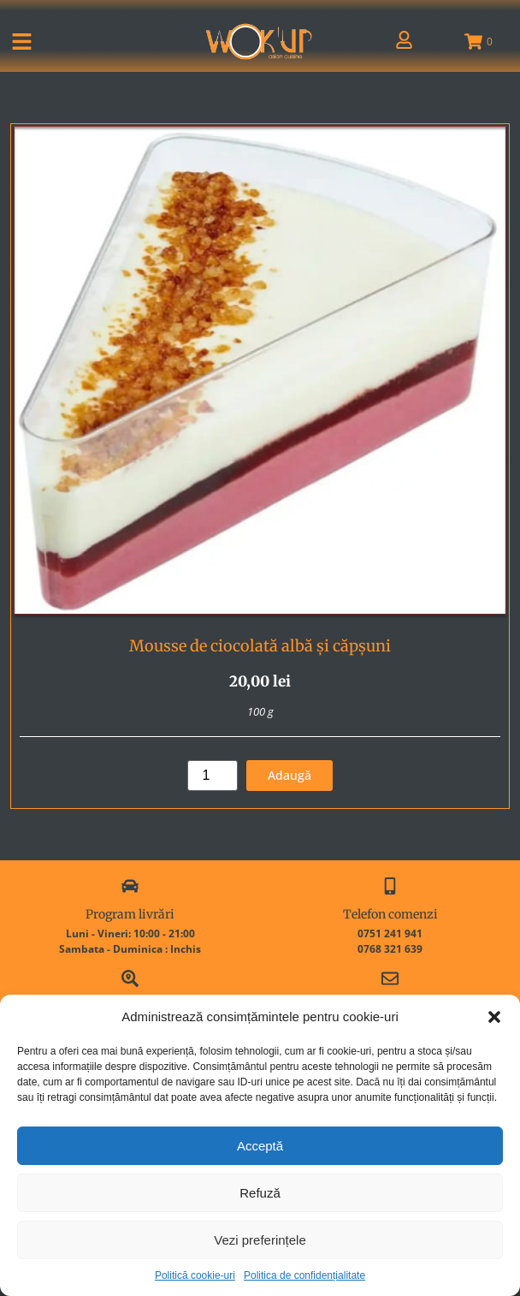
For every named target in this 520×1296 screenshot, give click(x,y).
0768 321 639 (390, 949)
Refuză (260, 1193)
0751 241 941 (390, 933)
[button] (494, 1017)
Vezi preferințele (260, 1240)
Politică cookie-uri (195, 1275)
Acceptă (260, 1145)
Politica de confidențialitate (304, 1275)
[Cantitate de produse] (212, 775)
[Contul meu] (404, 40)
